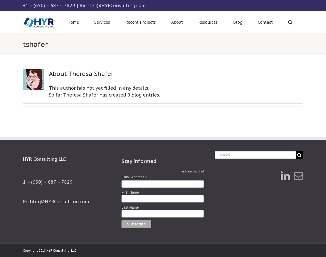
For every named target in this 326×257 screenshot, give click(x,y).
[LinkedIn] (285, 176)
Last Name (130, 207)
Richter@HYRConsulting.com (112, 5)
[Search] (299, 155)
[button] (290, 22)
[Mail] (298, 176)
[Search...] (255, 155)
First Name (130, 192)
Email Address (134, 177)
